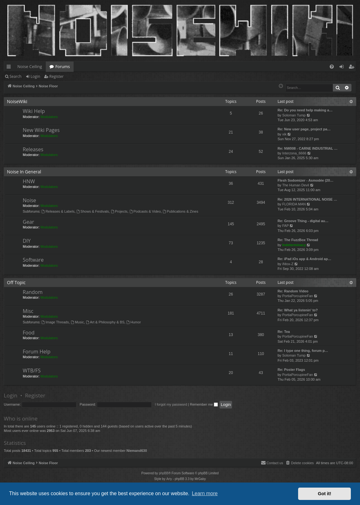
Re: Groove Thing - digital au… (303, 221)
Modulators (48, 117)
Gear (28, 221)
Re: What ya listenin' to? (298, 310)
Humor (133, 322)
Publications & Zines (180, 211)
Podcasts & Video (145, 211)
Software (33, 259)
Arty (169, 479)
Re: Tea (284, 332)
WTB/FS (32, 370)
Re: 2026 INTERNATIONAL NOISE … (307, 199)
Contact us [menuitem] (272, 462)
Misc (28, 311)
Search (15, 76)
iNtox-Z (287, 264)
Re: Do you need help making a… (305, 110)
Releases (33, 149)
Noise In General (24, 172)
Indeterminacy (294, 245)
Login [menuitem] (342, 68)
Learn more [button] (205, 493)
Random (33, 292)
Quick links (10, 68)
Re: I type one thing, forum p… (303, 350)
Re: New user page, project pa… (304, 129)
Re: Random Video (293, 291)
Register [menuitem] (352, 68)
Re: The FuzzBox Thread (298, 240)
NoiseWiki (17, 101)
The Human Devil (295, 185)
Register (56, 76)
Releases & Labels (58, 211)
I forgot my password (171, 404)
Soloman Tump (294, 115)
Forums (62, 66)
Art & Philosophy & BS (105, 322)
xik (284, 134)
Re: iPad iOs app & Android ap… (304, 259)
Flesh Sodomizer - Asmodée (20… (305, 180)
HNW (29, 181)
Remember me (204, 404)
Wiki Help (34, 111)
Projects (119, 211)
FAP (285, 226)
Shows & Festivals (92, 211)
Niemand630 (136, 450)
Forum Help (37, 351)
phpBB (163, 473)
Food (28, 332)
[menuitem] (332, 66)
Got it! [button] (324, 493)
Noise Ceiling (29, 66)
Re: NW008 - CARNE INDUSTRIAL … (308, 148)
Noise (29, 200)
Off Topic (16, 282)
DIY (27, 240)
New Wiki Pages (41, 130)
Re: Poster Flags (291, 369)
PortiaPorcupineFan (297, 296)
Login (35, 76)
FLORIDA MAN (294, 204)
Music (77, 322)
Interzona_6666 (294, 153)
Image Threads (55, 322)
